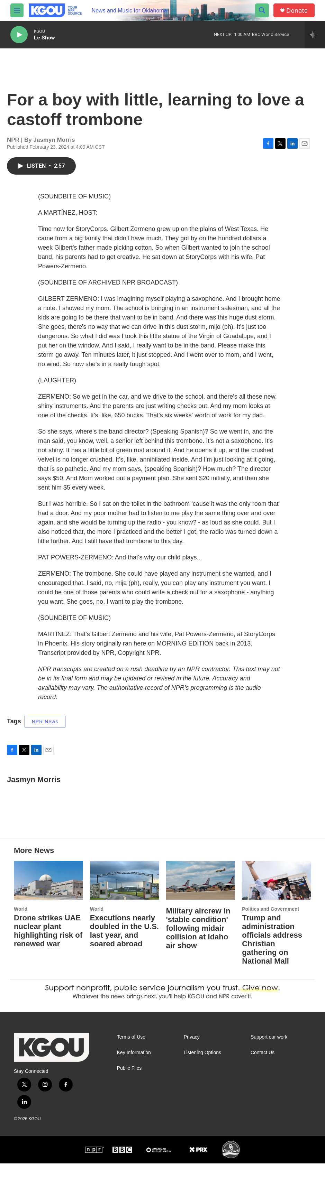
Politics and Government (270, 943)
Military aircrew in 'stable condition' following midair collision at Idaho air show (198, 962)
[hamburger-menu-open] (17, 10)
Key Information (134, 1087)
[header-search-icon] (262, 10)
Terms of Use (131, 1071)
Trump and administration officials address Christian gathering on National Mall (272, 974)
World (20, 943)
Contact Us (262, 1087)
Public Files (129, 1102)
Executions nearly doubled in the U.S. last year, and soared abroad (124, 965)
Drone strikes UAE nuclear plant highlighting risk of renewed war (48, 965)
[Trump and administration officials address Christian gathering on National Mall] (276, 914)
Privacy (192, 1071)
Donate (297, 10)
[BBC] (122, 1184)
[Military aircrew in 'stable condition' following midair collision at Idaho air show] (200, 914)
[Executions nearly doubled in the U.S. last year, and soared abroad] (124, 914)
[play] (19, 35)
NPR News (45, 728)
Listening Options (202, 1087)
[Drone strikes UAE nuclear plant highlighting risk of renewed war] (48, 914)
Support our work (269, 1071)
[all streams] (315, 34)
